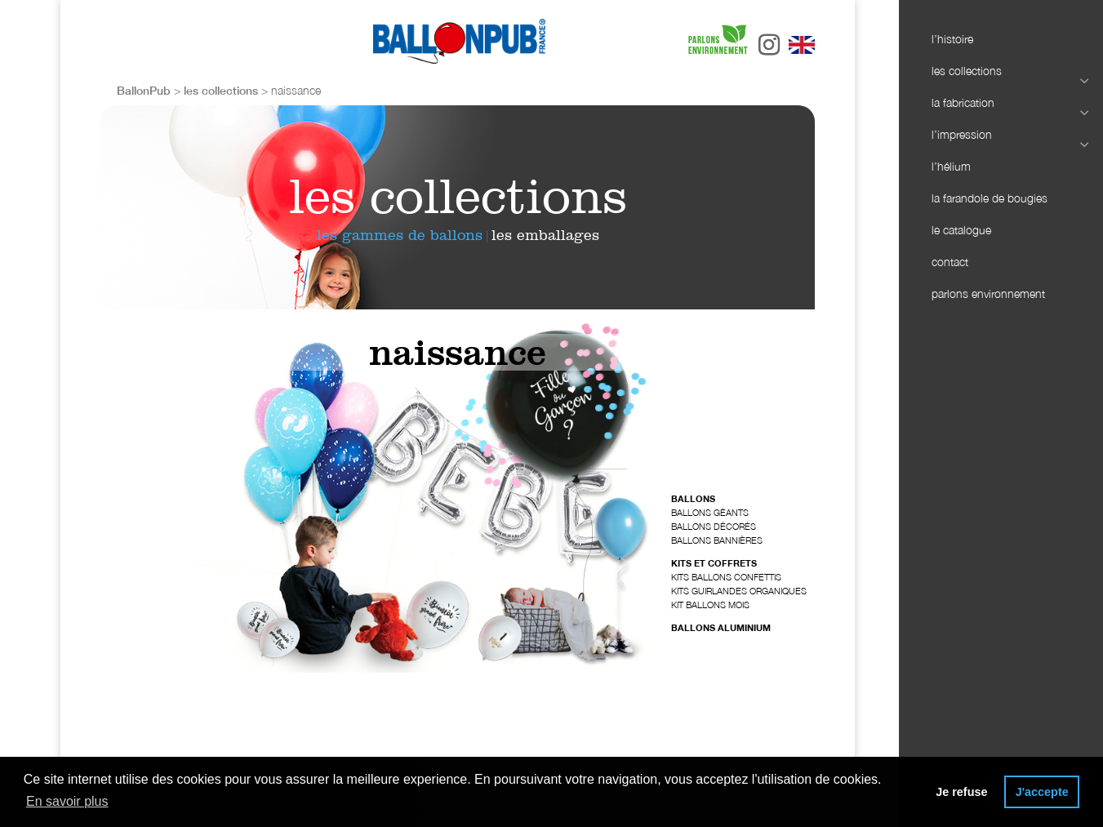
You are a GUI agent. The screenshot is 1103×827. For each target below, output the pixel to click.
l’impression (1001, 135)
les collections (1001, 71)
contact (950, 262)
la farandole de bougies (989, 198)
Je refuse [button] (961, 791)
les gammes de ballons (400, 235)
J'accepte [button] (1042, 791)
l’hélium (951, 166)
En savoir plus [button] (67, 801)
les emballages (545, 235)
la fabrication (1001, 103)
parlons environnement (988, 293)
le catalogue (961, 230)
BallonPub (144, 90)
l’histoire (952, 39)
